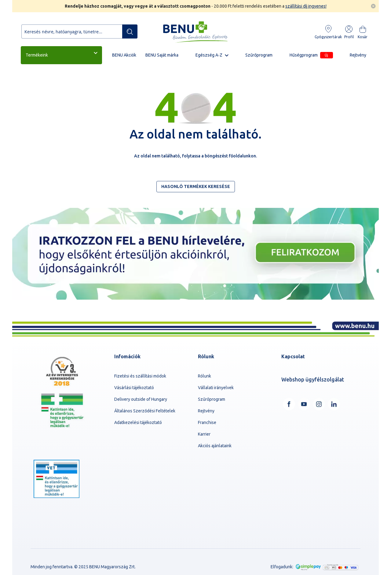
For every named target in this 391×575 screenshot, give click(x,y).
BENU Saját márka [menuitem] (161, 55)
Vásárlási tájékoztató (134, 387)
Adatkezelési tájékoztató (138, 422)
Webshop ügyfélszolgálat (312, 379)
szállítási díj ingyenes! (306, 6)
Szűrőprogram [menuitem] (258, 55)
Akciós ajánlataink (215, 445)
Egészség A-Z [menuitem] (209, 55)
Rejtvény (206, 410)
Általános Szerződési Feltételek (144, 410)
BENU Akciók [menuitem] (124, 55)
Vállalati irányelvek (216, 387)
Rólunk (204, 376)
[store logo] (195, 32)
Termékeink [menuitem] (37, 55)
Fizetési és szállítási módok (140, 376)
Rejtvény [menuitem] (358, 55)
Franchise (207, 422)
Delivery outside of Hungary (140, 399)
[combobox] (79, 31)
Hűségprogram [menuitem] (311, 55)
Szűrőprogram (211, 399)
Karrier (204, 434)
